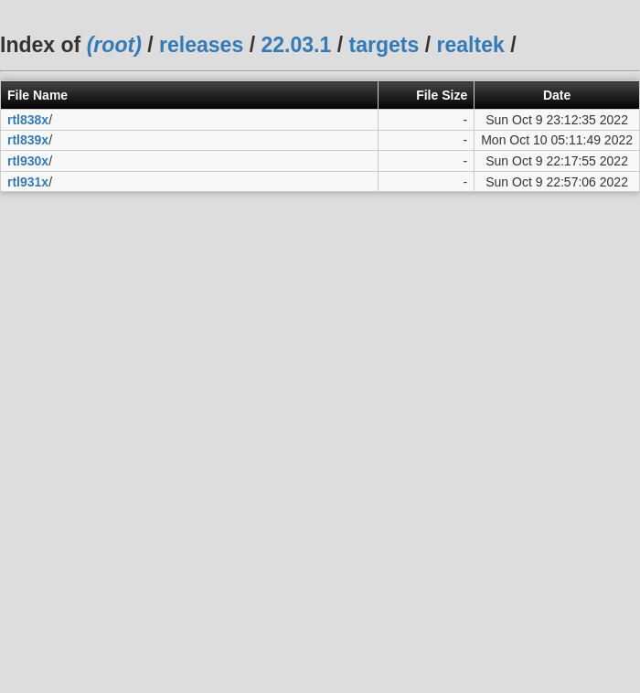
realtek (471, 45)
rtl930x (27, 161)
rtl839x (27, 140)
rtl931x (27, 182)
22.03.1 (296, 45)
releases (201, 45)
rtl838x (27, 119)
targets (383, 45)
